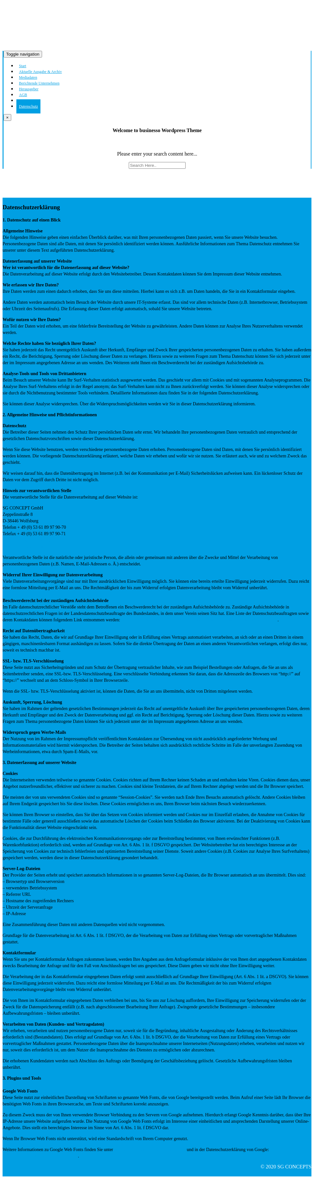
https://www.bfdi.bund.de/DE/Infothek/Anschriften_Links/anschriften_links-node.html (199, 619)
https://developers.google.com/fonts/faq (149, 1149)
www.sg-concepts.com (23, 546)
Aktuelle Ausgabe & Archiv (40, 71)
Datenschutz (28, 106)
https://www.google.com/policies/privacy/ (40, 1156)
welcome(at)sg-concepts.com (30, 540)
